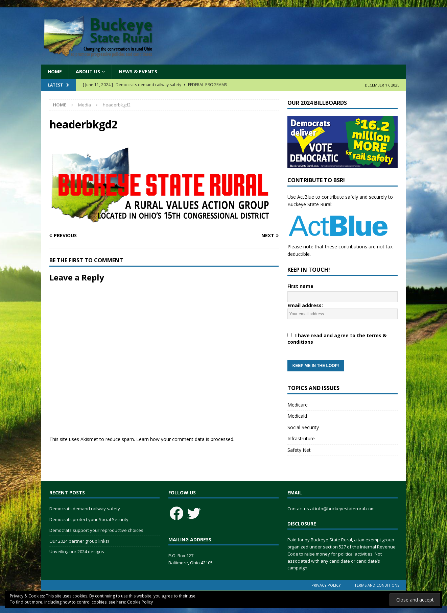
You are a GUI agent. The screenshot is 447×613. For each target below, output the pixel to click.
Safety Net (299, 450)
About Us (88, 71)
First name (300, 286)
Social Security (303, 427)
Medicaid (297, 416)
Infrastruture (301, 438)
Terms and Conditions (376, 585)
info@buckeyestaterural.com (345, 509)
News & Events (138, 71)
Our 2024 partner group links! (79, 541)
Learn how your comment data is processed (184, 439)
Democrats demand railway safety (84, 509)
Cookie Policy (140, 602)
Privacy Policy (326, 585)
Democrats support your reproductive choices (96, 530)
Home (55, 71)
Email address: (342, 336)
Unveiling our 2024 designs (76, 551)
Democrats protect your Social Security (88, 519)
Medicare (297, 404)
